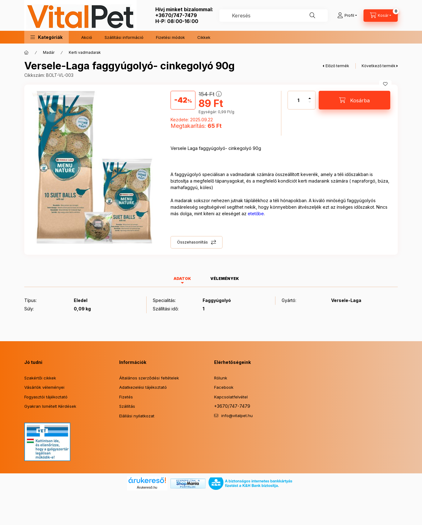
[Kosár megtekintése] (380, 15)
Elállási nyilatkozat (136, 415)
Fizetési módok (170, 37)
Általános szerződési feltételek (149, 377)
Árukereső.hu (147, 487)
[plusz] (309, 95)
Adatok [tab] (182, 278)
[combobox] (273, 15)
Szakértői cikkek (40, 377)
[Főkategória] (26, 52)
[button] (46, 37)
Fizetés (126, 396)
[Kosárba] (354, 100)
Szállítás (127, 406)
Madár (48, 52)
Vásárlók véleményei (44, 387)
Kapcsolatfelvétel (231, 396)
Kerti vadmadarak (85, 52)
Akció (86, 37)
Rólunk (220, 377)
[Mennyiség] (298, 100)
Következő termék (379, 65)
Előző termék (337, 65)
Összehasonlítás (192, 242)
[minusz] (309, 104)
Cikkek (203, 37)
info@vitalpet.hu (237, 415)
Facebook (223, 387)
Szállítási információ (124, 37)
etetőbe (256, 213)
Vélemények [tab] (224, 278)
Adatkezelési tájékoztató (143, 387)
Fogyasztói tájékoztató (46, 396)
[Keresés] (312, 15)
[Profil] (347, 15)
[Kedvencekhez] (385, 84)
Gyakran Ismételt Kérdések (50, 406)
